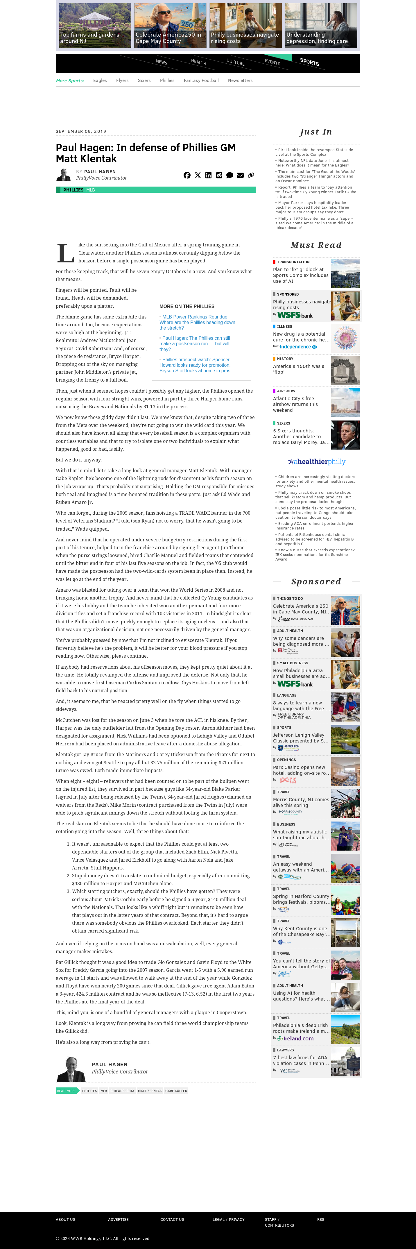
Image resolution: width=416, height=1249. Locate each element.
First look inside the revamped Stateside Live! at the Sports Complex (314, 152)
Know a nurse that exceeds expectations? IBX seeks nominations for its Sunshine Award (315, 554)
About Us (65, 1219)
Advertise (118, 1219)
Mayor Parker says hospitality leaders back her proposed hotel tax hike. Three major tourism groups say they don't (312, 207)
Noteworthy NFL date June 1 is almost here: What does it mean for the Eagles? (312, 163)
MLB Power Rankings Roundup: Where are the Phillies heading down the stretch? (197, 322)
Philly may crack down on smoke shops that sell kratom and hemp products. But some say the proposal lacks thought (313, 496)
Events (272, 62)
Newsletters (240, 80)
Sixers (144, 80)
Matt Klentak (150, 1090)
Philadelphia (122, 1090)
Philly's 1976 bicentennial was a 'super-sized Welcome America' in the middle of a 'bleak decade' (314, 222)
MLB (90, 190)
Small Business (292, 662)
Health (198, 62)
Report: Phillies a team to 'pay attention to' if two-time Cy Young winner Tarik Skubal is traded (316, 191)
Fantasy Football (201, 80)
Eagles (100, 80)
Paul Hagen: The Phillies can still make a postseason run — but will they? (194, 344)
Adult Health (290, 630)
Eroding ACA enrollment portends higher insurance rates (314, 525)
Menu (65, 64)
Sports (309, 62)
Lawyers (285, 1050)
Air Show (286, 390)
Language (286, 695)
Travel (283, 792)
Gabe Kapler (176, 1090)
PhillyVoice (95, 64)
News (162, 62)
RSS (320, 1219)
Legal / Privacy (229, 1219)
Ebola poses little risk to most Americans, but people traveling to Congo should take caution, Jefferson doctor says (315, 512)
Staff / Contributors (279, 1222)
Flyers (122, 80)
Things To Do (290, 598)
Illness (284, 326)
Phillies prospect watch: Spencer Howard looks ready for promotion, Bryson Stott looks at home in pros (195, 365)
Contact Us (172, 1219)
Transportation (293, 261)
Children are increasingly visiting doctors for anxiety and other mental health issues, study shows (315, 481)
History (285, 358)
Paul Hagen (100, 171)
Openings (286, 759)
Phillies (167, 80)
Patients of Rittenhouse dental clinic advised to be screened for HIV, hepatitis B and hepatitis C (314, 539)
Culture (236, 62)
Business (286, 824)
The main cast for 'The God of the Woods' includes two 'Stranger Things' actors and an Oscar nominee (315, 176)
